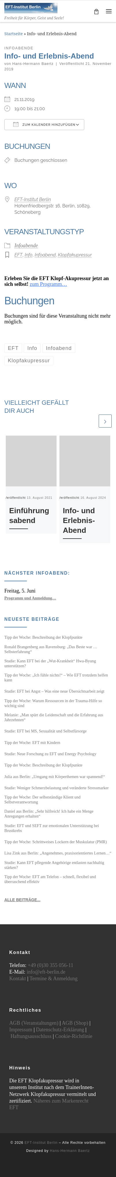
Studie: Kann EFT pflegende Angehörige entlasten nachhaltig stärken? (54, 865)
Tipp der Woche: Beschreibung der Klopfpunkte (43, 637)
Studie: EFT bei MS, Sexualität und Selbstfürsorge (45, 731)
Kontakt (17, 978)
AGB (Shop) (75, 1023)
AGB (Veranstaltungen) (33, 1023)
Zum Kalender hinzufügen (44, 124)
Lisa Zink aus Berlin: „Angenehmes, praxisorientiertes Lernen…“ (57, 853)
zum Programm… (48, 284)
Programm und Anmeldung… (30, 598)
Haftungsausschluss (30, 1036)
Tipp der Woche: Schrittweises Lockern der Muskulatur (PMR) (55, 841)
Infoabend (45, 255)
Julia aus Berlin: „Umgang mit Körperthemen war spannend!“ (54, 776)
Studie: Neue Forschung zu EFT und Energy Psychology (50, 753)
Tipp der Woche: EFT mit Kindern (32, 742)
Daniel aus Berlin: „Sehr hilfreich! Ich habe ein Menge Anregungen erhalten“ (48, 813)
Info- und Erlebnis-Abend (79, 520)
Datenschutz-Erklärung (60, 1029)
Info (28, 255)
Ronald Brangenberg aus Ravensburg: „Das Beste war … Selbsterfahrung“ (50, 649)
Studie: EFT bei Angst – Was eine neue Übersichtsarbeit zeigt (54, 691)
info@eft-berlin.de (46, 972)
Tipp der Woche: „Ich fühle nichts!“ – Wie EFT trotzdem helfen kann (56, 677)
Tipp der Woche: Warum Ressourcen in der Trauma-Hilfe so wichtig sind (53, 703)
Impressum (20, 1029)
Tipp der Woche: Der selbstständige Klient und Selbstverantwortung (42, 799)
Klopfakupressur (75, 255)
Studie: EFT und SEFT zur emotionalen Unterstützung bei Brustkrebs (51, 828)
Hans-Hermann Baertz (33, 64)
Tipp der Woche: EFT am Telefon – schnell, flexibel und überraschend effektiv (50, 879)
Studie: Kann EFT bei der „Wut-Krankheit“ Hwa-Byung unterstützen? (50, 663)
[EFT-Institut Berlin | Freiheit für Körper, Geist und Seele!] (30, 7)
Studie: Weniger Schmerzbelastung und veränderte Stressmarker (56, 788)
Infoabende (26, 245)
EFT (18, 255)
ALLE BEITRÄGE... (22, 899)
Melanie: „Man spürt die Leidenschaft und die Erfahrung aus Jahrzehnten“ (53, 717)
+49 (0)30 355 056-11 (50, 965)
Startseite (13, 33)
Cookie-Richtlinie (73, 1036)
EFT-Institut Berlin (32, 199)
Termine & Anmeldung (53, 978)
